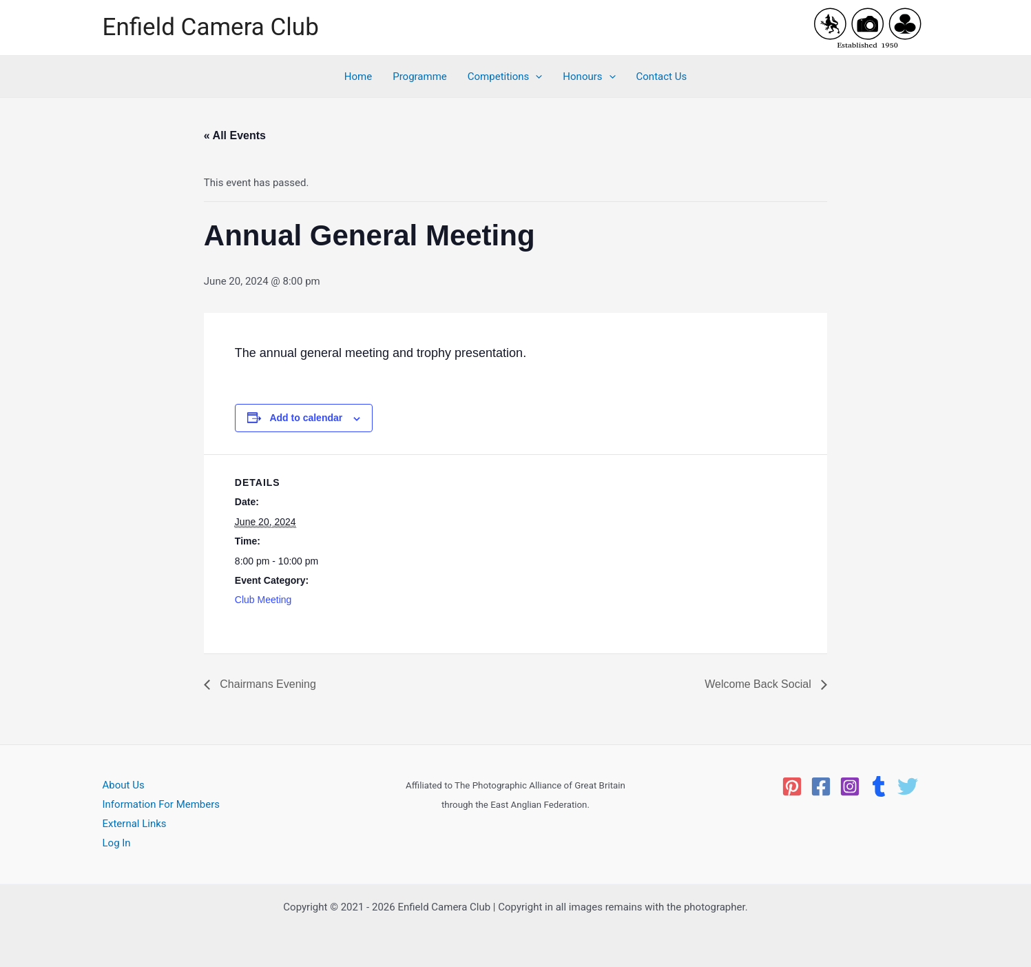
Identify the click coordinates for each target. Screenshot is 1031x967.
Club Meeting (263, 599)
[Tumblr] (878, 786)
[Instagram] (850, 786)
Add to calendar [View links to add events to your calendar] (305, 417)
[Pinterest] (792, 786)
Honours (589, 76)
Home (358, 76)
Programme (420, 76)
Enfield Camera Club (211, 27)
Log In (117, 843)
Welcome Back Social (759, 684)
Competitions (505, 76)
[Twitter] (907, 786)
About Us (124, 785)
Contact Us (661, 76)
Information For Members (161, 804)
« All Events (235, 135)
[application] (535, 76)
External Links (135, 823)
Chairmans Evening (266, 684)
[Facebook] (821, 786)
